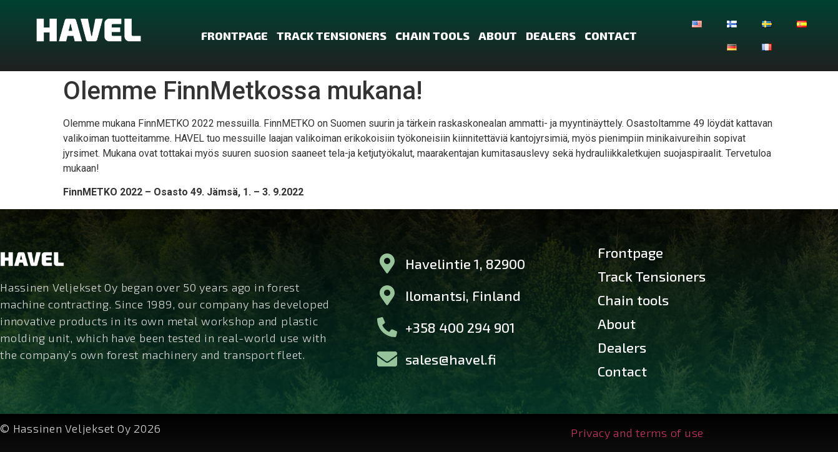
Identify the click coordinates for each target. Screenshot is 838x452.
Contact (610, 35)
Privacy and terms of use (637, 433)
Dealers (551, 35)
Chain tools (432, 35)
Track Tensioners (332, 35)
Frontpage (234, 35)
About (497, 35)
